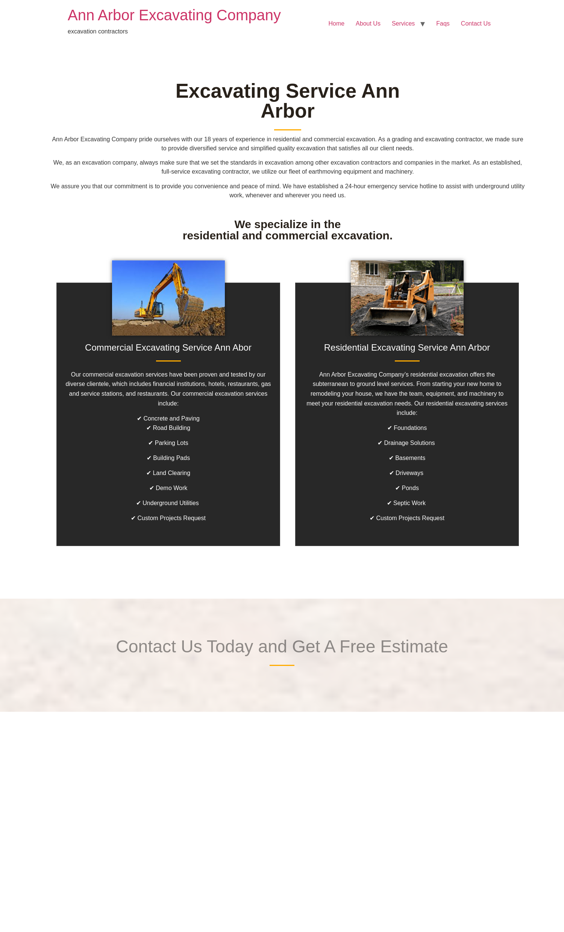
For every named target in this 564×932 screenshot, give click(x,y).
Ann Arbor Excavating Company (174, 15)
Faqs (443, 23)
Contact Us (476, 23)
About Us (368, 23)
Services (403, 23)
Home (336, 23)
